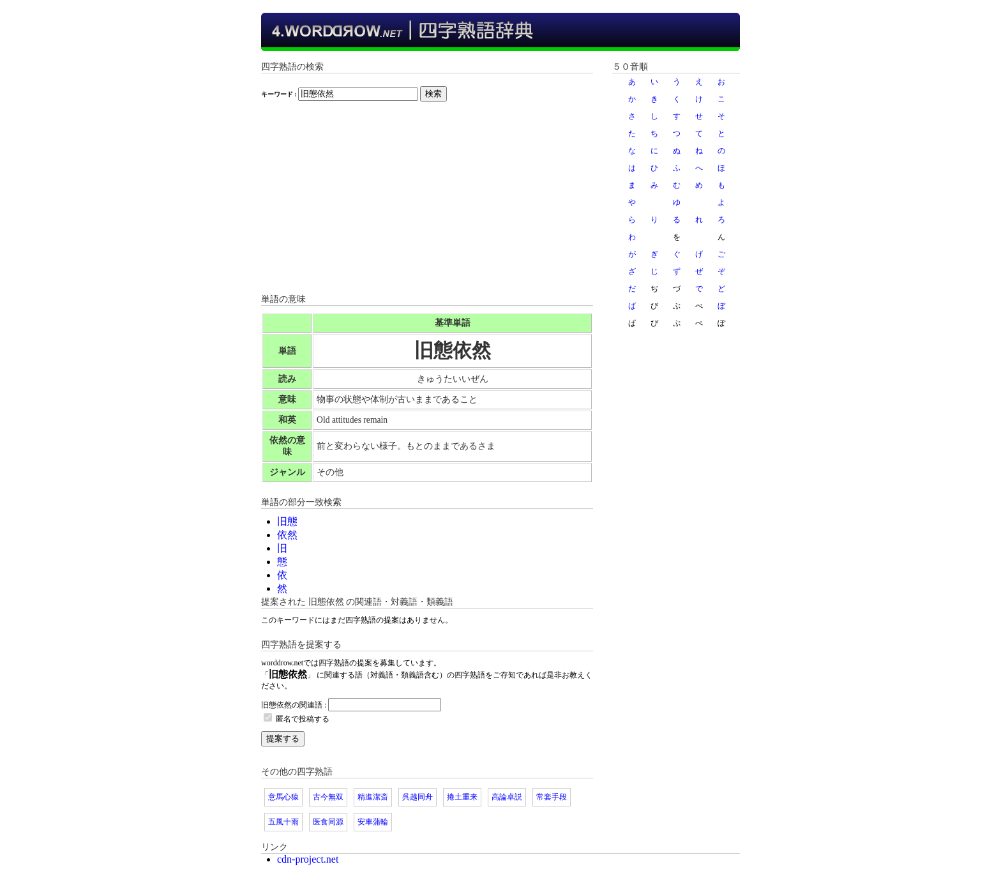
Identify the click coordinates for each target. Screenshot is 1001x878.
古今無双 (328, 796)
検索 (433, 93)
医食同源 (328, 821)
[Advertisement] (427, 203)
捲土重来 (462, 796)
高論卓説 (507, 796)
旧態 (287, 521)
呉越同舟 (417, 796)
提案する (282, 738)
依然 (287, 534)
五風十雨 (283, 821)
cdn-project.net (307, 859)
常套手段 (551, 796)
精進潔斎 (373, 796)
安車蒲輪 (373, 821)
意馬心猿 (283, 796)
